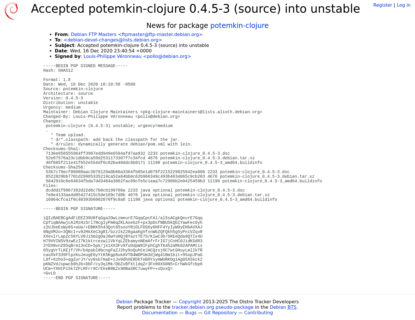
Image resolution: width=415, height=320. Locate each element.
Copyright (190, 301)
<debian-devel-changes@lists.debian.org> (112, 40)
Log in (404, 5)
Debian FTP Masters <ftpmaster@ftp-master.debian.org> (137, 34)
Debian (124, 301)
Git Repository (220, 312)
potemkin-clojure (239, 26)
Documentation (160, 312)
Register (382, 5)
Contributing (258, 312)
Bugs (191, 312)
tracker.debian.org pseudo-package (213, 307)
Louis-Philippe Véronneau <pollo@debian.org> (137, 56)
